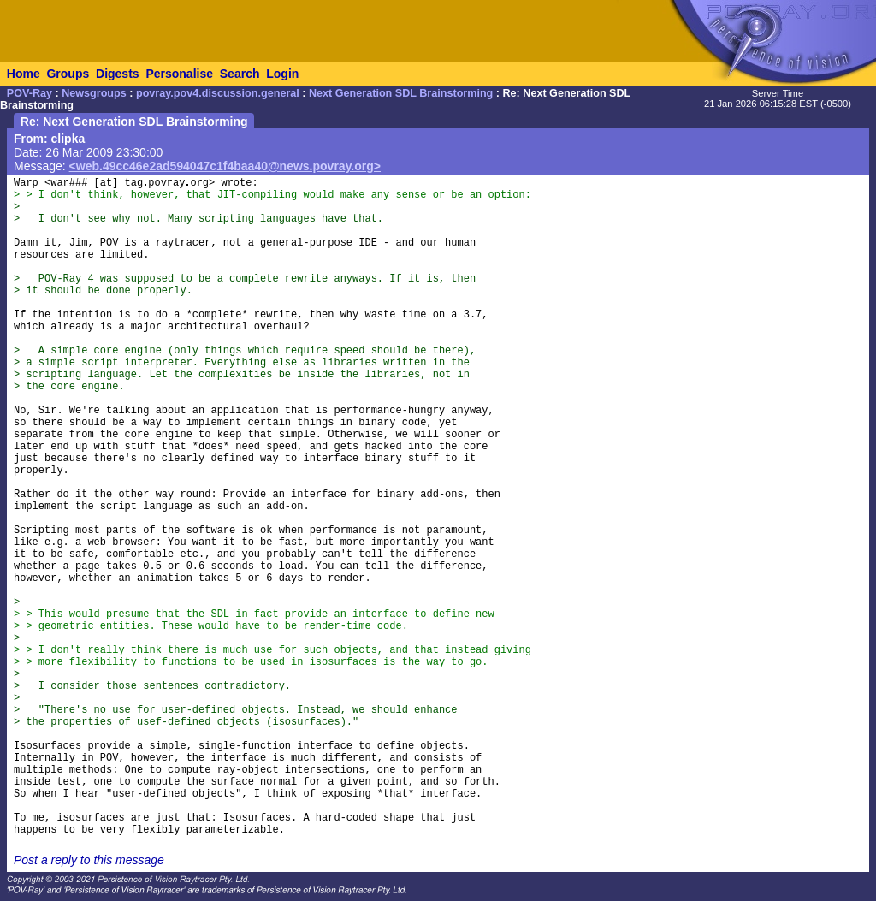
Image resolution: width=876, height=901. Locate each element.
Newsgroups (94, 93)
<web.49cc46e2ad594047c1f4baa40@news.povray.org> (225, 166)
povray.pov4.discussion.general (217, 93)
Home (23, 73)
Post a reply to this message (89, 860)
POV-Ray (29, 93)
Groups (67, 73)
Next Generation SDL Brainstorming (401, 93)
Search (240, 73)
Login (282, 73)
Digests (117, 73)
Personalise (179, 73)
